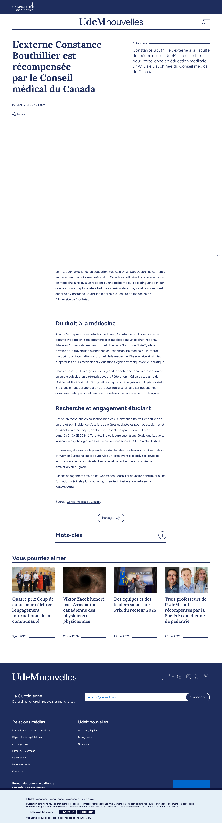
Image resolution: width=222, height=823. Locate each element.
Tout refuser (68, 812)
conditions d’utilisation (79, 818)
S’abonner (83, 750)
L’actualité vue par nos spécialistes (31, 736)
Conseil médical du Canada (85, 508)
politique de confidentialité (49, 818)
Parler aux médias (21, 770)
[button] (205, 24)
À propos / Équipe (88, 736)
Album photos (20, 750)
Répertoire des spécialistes (27, 743)
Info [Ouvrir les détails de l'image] (216, 261)
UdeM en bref (19, 763)
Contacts (17, 777)
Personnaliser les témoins (42, 812)
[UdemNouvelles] (111, 24)
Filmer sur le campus (23, 756)
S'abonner (197, 703)
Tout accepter (86, 812)
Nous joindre (85, 743)
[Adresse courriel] (135, 703)
